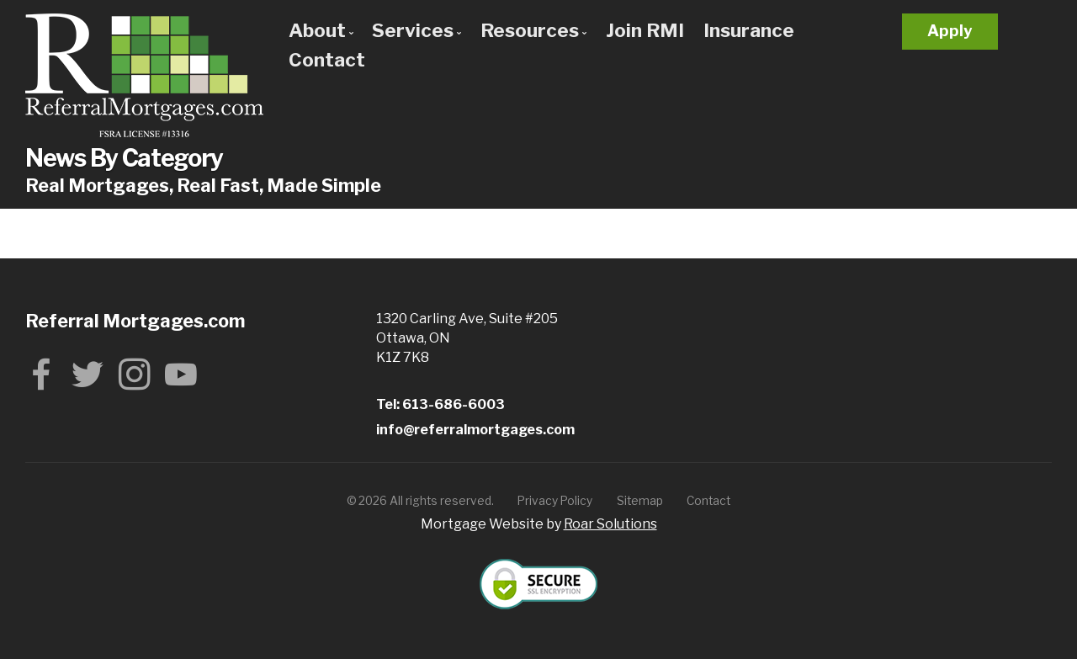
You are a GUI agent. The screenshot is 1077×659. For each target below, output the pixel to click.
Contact (327, 60)
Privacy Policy (554, 501)
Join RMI (645, 30)
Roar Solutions (610, 524)
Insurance (748, 30)
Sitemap (640, 501)
